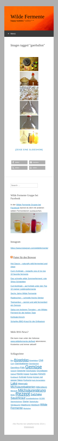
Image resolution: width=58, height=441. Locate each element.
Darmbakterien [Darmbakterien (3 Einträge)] (22, 363)
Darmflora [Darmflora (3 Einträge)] (15, 367)
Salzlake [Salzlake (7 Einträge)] (36, 394)
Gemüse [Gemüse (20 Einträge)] (33, 366)
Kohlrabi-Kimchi (18, 317)
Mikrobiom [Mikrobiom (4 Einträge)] (41, 387)
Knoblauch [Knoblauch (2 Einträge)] (14, 377)
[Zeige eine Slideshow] (29, 149)
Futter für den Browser (24, 257)
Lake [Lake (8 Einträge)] (14, 383)
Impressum (29, 427)
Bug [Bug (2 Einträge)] (12, 360)
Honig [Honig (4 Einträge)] (20, 373)
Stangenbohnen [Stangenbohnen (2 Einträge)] (16, 401)
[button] (19, 162)
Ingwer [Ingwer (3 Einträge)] (26, 374)
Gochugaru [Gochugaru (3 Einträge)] (31, 370)
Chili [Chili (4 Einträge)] (41, 360)
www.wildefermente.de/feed (23, 341)
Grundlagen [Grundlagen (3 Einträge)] (42, 370)
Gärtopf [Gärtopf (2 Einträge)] (13, 374)
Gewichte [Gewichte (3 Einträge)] (21, 370)
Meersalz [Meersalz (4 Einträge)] (23, 383)
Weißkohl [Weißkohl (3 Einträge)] (35, 405)
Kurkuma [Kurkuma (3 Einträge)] (27, 380)
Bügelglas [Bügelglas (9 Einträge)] (21, 360)
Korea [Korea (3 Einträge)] (29, 377)
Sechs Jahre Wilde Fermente (24, 293)
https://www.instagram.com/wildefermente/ (29, 248)
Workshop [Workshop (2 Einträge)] (27, 408)
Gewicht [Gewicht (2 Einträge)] (14, 371)
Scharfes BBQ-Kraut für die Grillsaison (28, 321)
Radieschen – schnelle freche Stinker (27, 298)
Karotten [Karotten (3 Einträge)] (34, 374)
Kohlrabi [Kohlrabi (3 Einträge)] (22, 377)
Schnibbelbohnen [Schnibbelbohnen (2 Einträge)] (32, 398)
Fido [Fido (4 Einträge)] (22, 367)
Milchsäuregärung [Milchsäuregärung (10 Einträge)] (32, 390)
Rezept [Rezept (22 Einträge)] (22, 393)
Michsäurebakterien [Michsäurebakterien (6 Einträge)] (23, 386)
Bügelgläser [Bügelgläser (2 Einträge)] (33, 360)
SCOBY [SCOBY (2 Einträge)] (42, 398)
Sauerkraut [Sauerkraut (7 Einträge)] (18, 398)
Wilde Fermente (27, 16)
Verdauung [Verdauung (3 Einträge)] (15, 405)
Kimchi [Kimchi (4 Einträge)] (41, 373)
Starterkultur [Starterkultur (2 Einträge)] (33, 401)
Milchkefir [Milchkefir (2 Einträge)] (14, 391)
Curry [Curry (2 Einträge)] (13, 364)
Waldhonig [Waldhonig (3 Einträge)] (26, 405)
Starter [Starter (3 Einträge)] (26, 401)
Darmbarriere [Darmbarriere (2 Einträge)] (34, 364)
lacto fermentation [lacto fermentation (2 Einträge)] (38, 380)
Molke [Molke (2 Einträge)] (13, 395)
